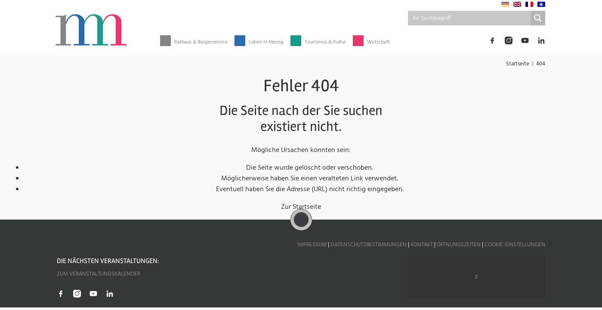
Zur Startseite (301, 207)
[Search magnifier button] (538, 18)
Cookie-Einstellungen (515, 244)
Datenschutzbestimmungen (368, 244)
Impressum (312, 244)
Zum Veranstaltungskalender (98, 274)
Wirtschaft (378, 42)
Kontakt (422, 244)
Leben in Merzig (266, 42)
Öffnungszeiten (459, 244)
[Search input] (470, 18)
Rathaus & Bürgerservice (201, 42)
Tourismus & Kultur (325, 42)
